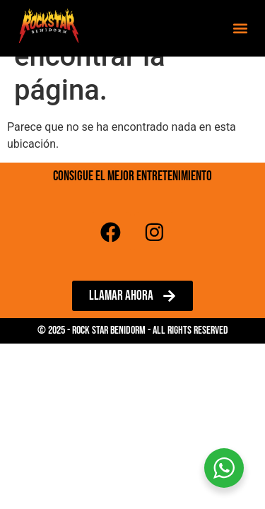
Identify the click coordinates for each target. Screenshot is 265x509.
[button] (240, 28)
